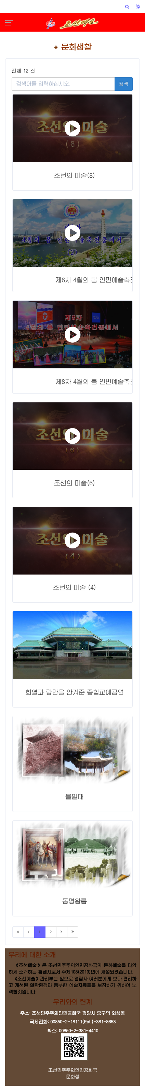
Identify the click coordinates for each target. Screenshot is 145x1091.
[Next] (61, 932)
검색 (123, 84)
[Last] (72, 932)
